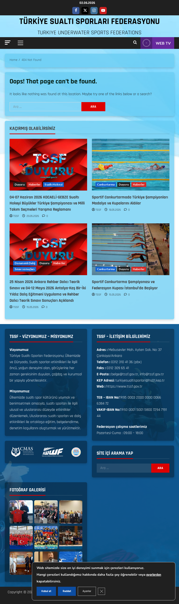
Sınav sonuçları (25, 269)
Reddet (67, 591)
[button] (8, 43)
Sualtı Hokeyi (53, 184)
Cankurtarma (106, 184)
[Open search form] (135, 42)
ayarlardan (153, 575)
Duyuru (20, 184)
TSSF (16, 216)
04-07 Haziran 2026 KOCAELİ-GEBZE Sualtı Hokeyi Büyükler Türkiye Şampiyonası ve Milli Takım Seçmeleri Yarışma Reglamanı (47, 203)
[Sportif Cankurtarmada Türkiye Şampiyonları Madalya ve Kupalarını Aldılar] (130, 165)
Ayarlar (87, 591)
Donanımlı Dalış (25, 263)
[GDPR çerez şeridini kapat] (101, 591)
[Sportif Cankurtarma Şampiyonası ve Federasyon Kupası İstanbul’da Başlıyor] (130, 249)
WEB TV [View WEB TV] (155, 43)
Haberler (35, 184)
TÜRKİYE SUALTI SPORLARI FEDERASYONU (89, 21)
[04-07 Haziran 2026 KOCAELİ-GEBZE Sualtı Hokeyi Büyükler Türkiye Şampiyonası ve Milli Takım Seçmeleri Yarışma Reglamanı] (48, 165)
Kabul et (46, 591)
